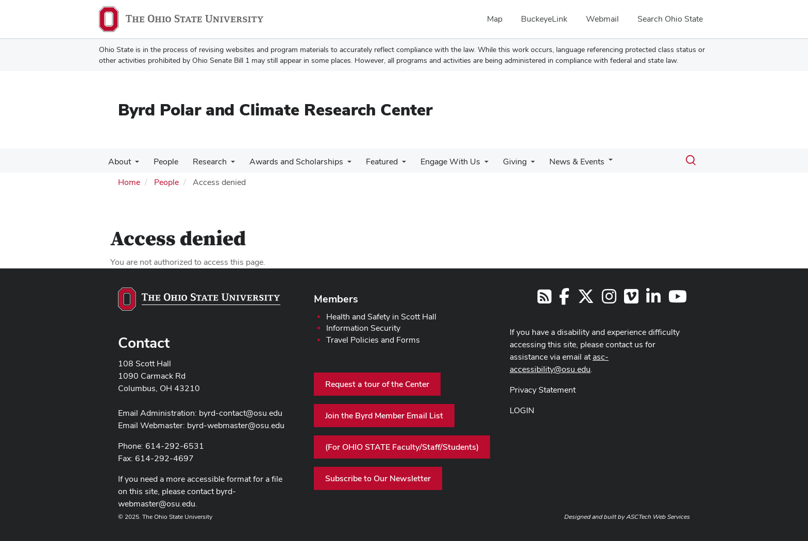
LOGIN (522, 410)
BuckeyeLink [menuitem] (544, 18)
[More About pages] (134, 164)
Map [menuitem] (494, 18)
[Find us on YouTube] (677, 299)
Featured (373, 161)
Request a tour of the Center (377, 384)
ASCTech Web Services (658, 517)
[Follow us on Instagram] (609, 299)
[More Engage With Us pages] (473, 164)
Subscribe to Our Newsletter (378, 478)
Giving (501, 161)
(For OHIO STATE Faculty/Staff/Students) (402, 447)
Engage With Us (439, 161)
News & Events (561, 161)
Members (336, 299)
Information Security (363, 328)
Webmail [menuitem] (602, 18)
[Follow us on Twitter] (586, 299)
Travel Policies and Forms (373, 339)
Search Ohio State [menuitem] (670, 18)
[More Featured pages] (393, 164)
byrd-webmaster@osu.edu (235, 425)
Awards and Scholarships (289, 161)
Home (129, 182)
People (162, 161)
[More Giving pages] (517, 164)
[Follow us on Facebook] (564, 299)
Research (205, 161)
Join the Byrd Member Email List (384, 415)
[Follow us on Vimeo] (631, 299)
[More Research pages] (226, 164)
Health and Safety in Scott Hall (381, 316)
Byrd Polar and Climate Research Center (275, 109)
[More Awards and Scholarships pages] (340, 164)
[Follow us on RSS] (544, 299)
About (118, 161)
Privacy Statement (543, 389)
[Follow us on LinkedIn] (653, 299)
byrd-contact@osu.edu (240, 413)
